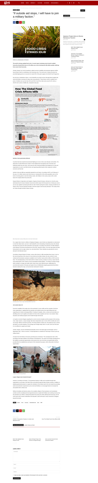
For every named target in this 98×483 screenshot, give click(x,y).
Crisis (22, 378)
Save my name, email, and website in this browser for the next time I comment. (30, 450)
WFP (41, 378)
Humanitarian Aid (33, 378)
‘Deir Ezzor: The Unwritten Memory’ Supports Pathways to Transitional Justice (77, 55)
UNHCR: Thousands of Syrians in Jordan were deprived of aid (23, 395)
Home (14, 8)
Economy (26, 378)
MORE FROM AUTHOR (29, 400)
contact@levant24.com (37, 479)
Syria (38, 378)
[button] (79, 3)
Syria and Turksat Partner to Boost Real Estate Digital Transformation (77, 68)
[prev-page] (14, 418)
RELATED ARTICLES (18, 400)
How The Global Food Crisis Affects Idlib (51, 394)
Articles (18, 8)
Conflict (18, 378)
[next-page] (16, 418)
